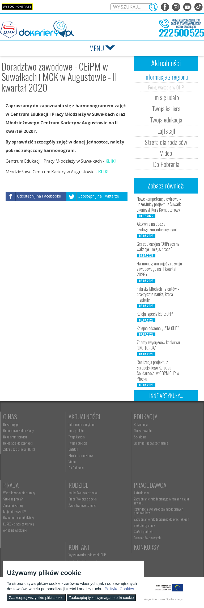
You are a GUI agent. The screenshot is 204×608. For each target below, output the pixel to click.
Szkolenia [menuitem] (140, 436)
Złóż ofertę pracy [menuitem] (144, 525)
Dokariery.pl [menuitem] (11, 424)
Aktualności (84, 416)
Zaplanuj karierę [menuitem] (13, 505)
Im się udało (166, 97)
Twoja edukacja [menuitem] (78, 443)
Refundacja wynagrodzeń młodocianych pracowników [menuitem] (158, 510)
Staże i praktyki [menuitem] (143, 531)
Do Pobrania (166, 164)
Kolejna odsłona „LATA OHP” (158, 328)
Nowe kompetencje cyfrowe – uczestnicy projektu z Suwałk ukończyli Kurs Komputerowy (159, 204)
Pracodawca (150, 485)
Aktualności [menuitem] (141, 492)
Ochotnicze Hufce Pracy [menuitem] (18, 430)
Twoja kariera (166, 108)
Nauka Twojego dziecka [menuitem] (83, 492)
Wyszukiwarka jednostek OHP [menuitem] (87, 554)
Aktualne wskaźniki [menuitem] (15, 530)
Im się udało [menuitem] (76, 430)
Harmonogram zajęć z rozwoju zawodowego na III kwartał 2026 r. (159, 269)
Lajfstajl (166, 130)
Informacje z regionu (166, 76)
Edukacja (146, 416)
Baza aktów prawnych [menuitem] (147, 537)
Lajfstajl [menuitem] (73, 449)
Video (166, 153)
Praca (11, 485)
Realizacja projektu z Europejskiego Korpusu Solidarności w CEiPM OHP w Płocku (158, 370)
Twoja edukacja (166, 119)
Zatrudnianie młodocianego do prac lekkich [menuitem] (161, 519)
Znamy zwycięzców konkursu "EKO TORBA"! (158, 345)
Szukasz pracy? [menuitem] (13, 499)
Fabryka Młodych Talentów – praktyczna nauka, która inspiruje (158, 294)
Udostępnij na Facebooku (39, 196)
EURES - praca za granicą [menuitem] (18, 524)
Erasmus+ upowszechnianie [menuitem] (151, 443)
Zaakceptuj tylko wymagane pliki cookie (101, 597)
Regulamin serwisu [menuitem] (15, 436)
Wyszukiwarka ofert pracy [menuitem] (19, 492)
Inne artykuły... (166, 396)
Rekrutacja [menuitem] (141, 424)
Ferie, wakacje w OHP (166, 87)
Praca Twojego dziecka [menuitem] (83, 499)
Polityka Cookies (119, 588)
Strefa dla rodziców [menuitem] (81, 455)
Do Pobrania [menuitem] (76, 467)
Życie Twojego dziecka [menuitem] (82, 505)
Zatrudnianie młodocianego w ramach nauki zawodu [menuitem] (161, 500)
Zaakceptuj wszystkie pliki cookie (36, 597)
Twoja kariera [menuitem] (77, 436)
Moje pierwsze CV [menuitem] (14, 511)
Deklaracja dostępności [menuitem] (18, 443)
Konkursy (146, 547)
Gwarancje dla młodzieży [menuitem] (18, 517)
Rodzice (78, 485)
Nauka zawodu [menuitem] (143, 430)
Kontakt (79, 547)
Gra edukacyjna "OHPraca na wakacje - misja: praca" (158, 247)
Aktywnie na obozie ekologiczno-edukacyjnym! (157, 227)
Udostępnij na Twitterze (98, 196)
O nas (10, 416)
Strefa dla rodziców (166, 142)
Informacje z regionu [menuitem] (82, 424)
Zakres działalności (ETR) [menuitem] (19, 449)
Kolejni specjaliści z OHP (155, 314)
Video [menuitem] (72, 461)
